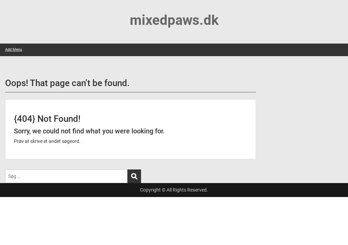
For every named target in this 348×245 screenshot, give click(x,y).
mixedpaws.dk (174, 20)
